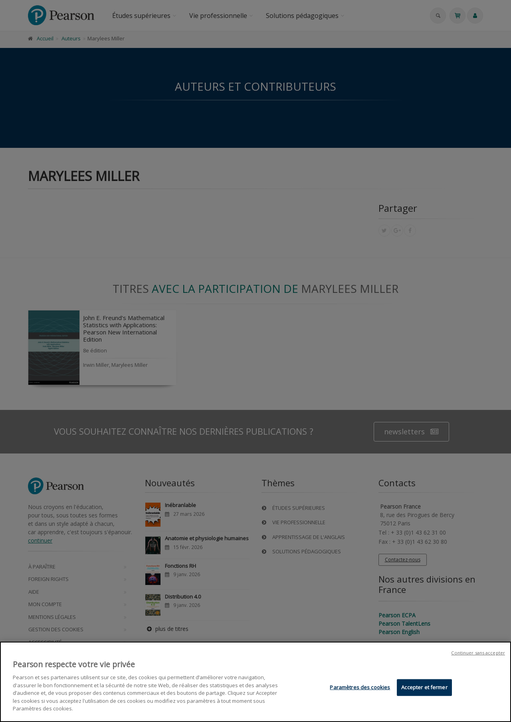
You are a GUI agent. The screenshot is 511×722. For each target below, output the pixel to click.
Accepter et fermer (424, 687)
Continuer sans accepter (478, 653)
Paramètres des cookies (360, 687)
